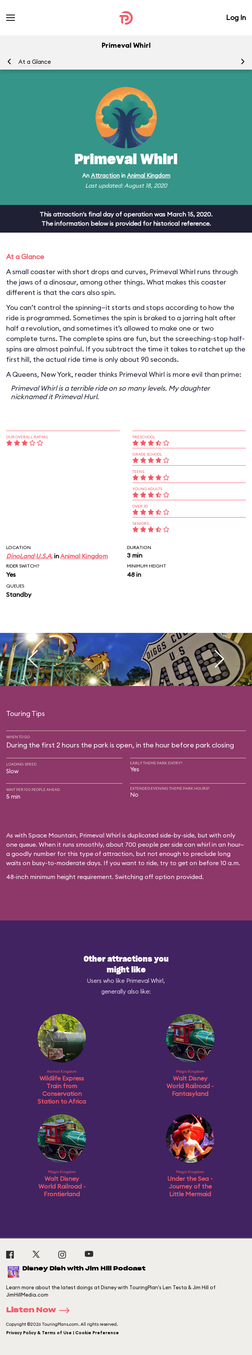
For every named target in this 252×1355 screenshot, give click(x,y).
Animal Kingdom (148, 175)
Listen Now (40, 1310)
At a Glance (34, 61)
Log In (236, 17)
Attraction (105, 175)
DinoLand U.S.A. (29, 556)
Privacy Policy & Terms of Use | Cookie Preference (62, 1332)
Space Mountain (52, 835)
